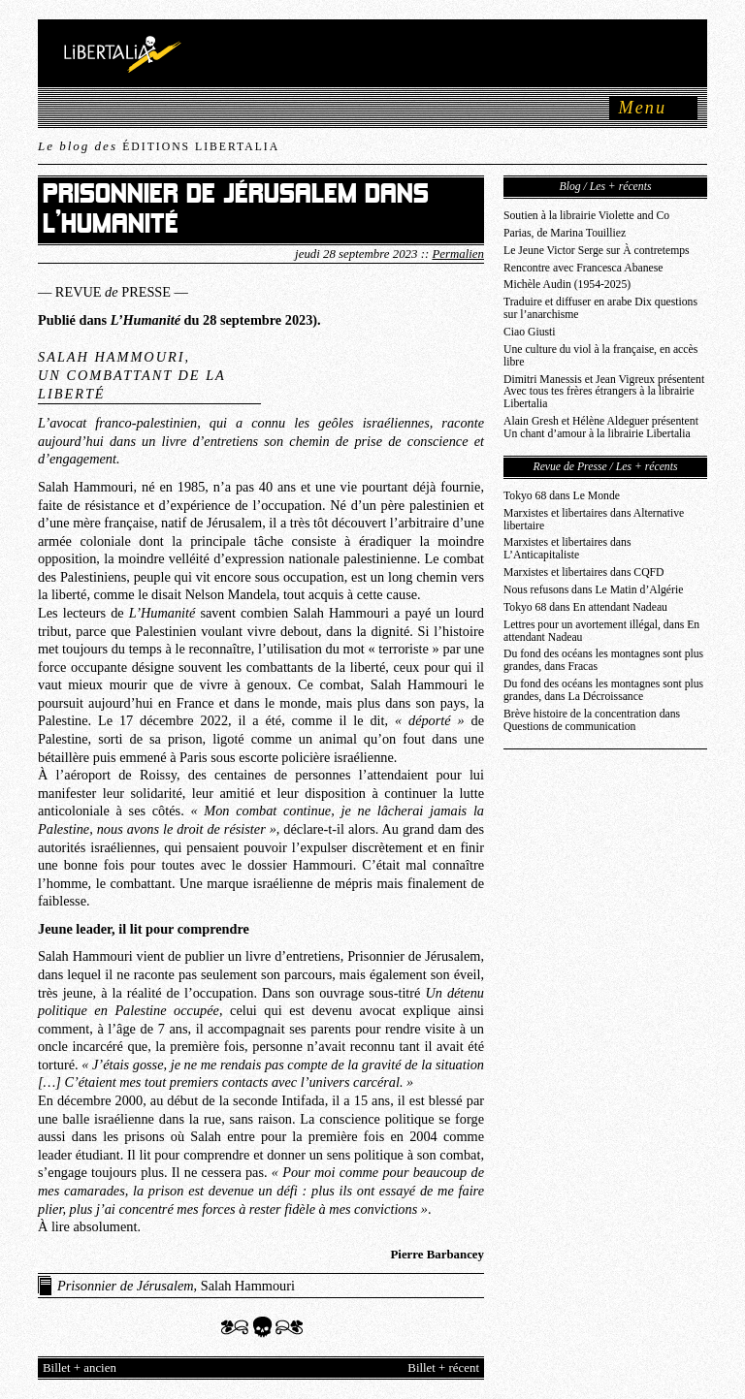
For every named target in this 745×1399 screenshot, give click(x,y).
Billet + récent (443, 1368)
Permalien (458, 254)
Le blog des (158, 146)
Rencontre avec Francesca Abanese (583, 268)
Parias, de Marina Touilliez (564, 233)
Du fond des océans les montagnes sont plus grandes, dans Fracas (603, 660)
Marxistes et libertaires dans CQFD (583, 572)
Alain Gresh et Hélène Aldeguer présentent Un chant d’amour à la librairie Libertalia (600, 427)
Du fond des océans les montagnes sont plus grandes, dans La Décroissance (603, 690)
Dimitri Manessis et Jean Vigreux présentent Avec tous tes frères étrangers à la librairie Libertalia (603, 392)
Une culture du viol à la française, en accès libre (600, 355)
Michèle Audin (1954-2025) (567, 284)
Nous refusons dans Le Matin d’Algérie (593, 590)
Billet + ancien (79, 1368)
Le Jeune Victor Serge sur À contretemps (596, 250)
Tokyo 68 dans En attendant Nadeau (585, 607)
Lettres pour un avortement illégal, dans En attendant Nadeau (601, 631)
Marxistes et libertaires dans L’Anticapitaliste (567, 548)
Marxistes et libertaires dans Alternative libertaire (593, 519)
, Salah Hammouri (176, 1285)
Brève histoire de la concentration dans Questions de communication (591, 720)
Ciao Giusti (529, 332)
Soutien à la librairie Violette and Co (586, 215)
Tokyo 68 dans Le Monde (561, 496)
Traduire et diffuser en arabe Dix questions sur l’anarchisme (600, 308)
